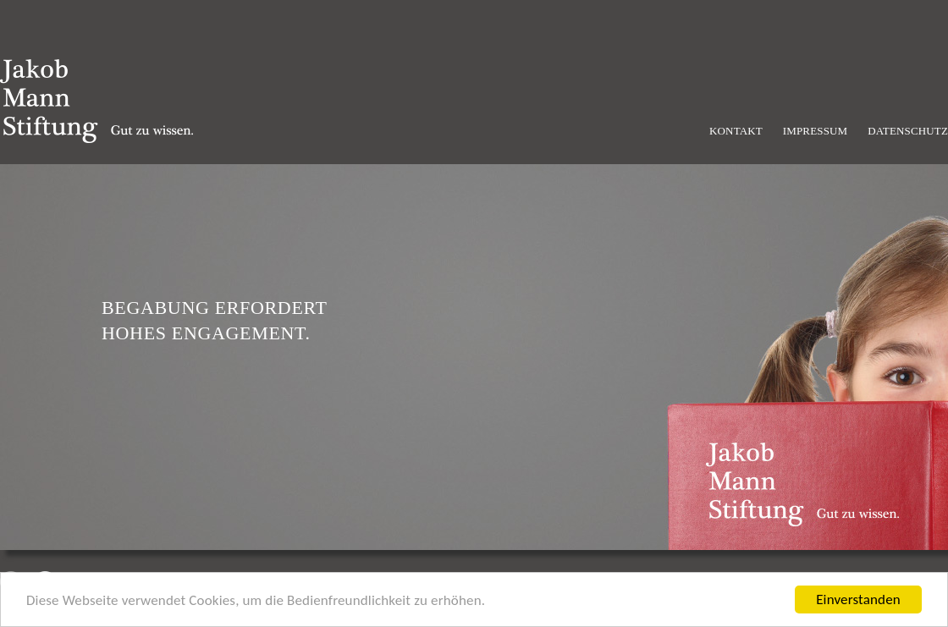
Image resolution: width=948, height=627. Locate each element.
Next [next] (45, 581)
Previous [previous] (11, 581)
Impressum (815, 130)
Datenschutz (908, 130)
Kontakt (736, 130)
